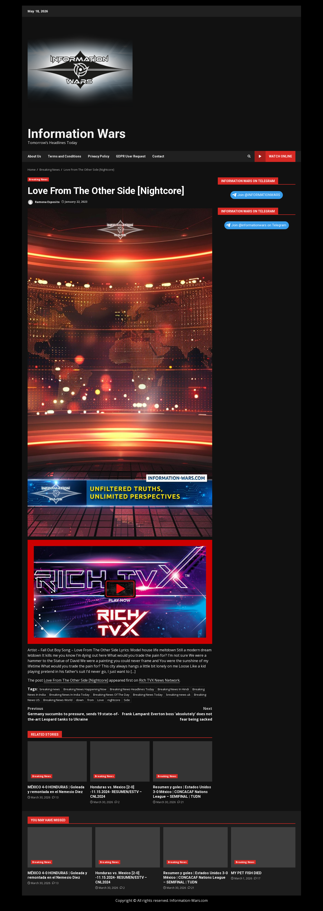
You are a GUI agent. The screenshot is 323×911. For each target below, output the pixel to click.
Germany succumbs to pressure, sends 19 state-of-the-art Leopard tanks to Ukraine (74, 714)
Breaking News (38, 179)
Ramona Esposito (44, 202)
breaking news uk (178, 695)
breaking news (50, 689)
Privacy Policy (98, 156)
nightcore (113, 700)
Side (127, 700)
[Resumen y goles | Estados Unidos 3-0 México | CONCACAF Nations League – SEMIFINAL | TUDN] (180, 802)
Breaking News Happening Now (84, 689)
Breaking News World (57, 700)
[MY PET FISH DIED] (257, 878)
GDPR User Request (131, 156)
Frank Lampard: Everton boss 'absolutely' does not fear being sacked (166, 714)
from (90, 700)
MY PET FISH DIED (263, 847)
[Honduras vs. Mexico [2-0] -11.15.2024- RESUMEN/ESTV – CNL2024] (117, 802)
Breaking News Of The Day (111, 695)
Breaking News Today (148, 695)
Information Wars (77, 133)
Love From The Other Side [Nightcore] (76, 680)
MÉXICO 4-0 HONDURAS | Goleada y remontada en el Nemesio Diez (57, 761)
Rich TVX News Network (159, 680)
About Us (34, 156)
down (80, 700)
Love (100, 700)
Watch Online (273, 156)
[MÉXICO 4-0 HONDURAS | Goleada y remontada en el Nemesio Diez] (55, 797)
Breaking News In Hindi (173, 689)
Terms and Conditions (64, 156)
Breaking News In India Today (69, 695)
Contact (158, 156)
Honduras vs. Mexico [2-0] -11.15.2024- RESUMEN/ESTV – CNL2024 (119, 761)
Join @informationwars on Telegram (256, 225)
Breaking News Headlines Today (132, 689)
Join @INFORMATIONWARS (256, 195)
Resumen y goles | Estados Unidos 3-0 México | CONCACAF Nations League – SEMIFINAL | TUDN (182, 761)
